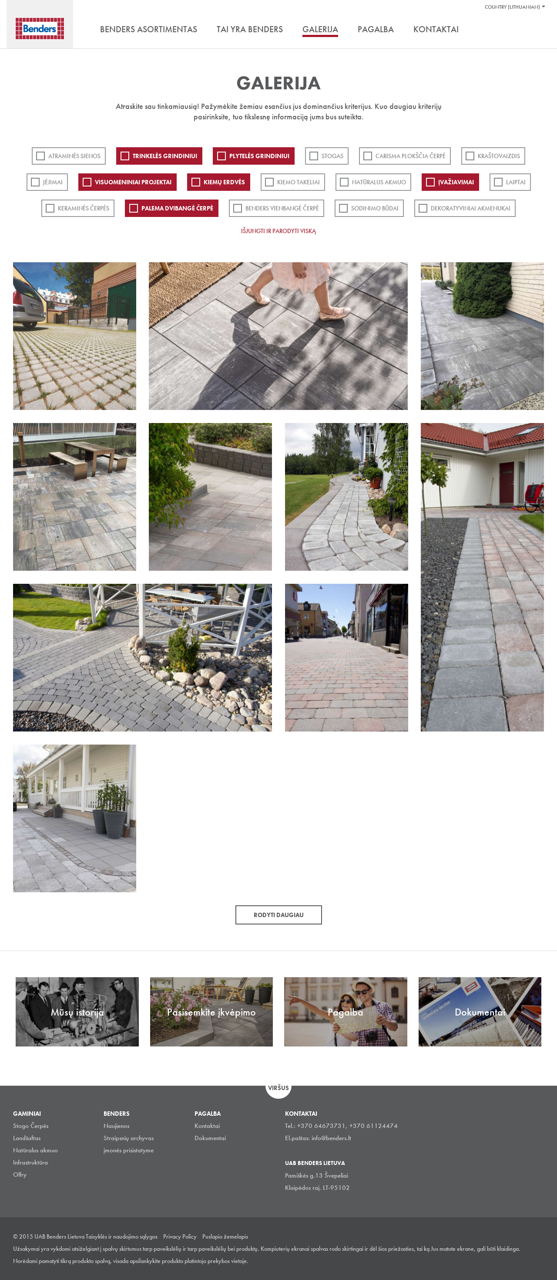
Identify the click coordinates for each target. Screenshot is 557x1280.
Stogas (332, 156)
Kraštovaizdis (499, 156)
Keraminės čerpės (83, 208)
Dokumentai (210, 1138)
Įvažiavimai (456, 182)
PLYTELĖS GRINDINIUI (259, 156)
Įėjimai (53, 182)
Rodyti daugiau (279, 915)
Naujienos (116, 1125)
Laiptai (516, 182)
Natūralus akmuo (379, 182)
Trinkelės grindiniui (165, 156)
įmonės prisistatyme (129, 1150)
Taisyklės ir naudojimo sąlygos (122, 1236)
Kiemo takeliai (298, 182)
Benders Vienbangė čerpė (282, 208)
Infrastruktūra (30, 1162)
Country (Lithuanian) (512, 6)
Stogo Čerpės (30, 1125)
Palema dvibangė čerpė (177, 208)
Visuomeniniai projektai (133, 182)
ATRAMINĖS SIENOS (74, 156)
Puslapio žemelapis (225, 1236)
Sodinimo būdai (375, 208)
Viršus (278, 1088)
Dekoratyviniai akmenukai (470, 208)
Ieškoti (537, 30)
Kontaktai (207, 1125)
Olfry (20, 1174)
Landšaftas (26, 1138)
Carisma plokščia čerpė (411, 156)
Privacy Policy (180, 1236)
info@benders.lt (331, 1138)
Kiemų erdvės (224, 182)
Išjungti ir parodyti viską (278, 231)
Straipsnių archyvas (129, 1138)
